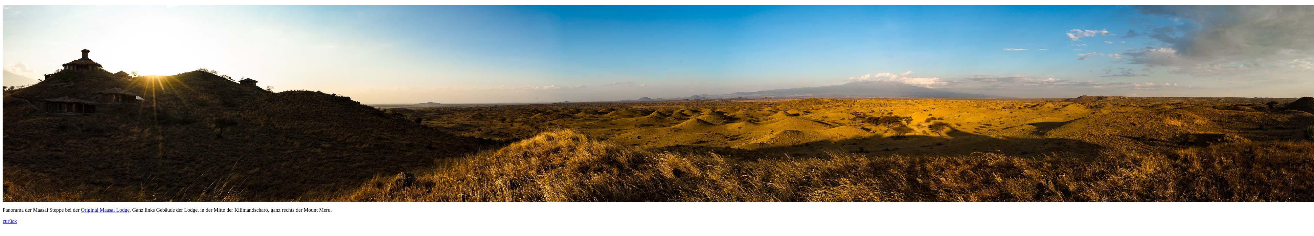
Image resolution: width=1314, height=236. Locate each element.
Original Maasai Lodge (105, 210)
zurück (10, 221)
